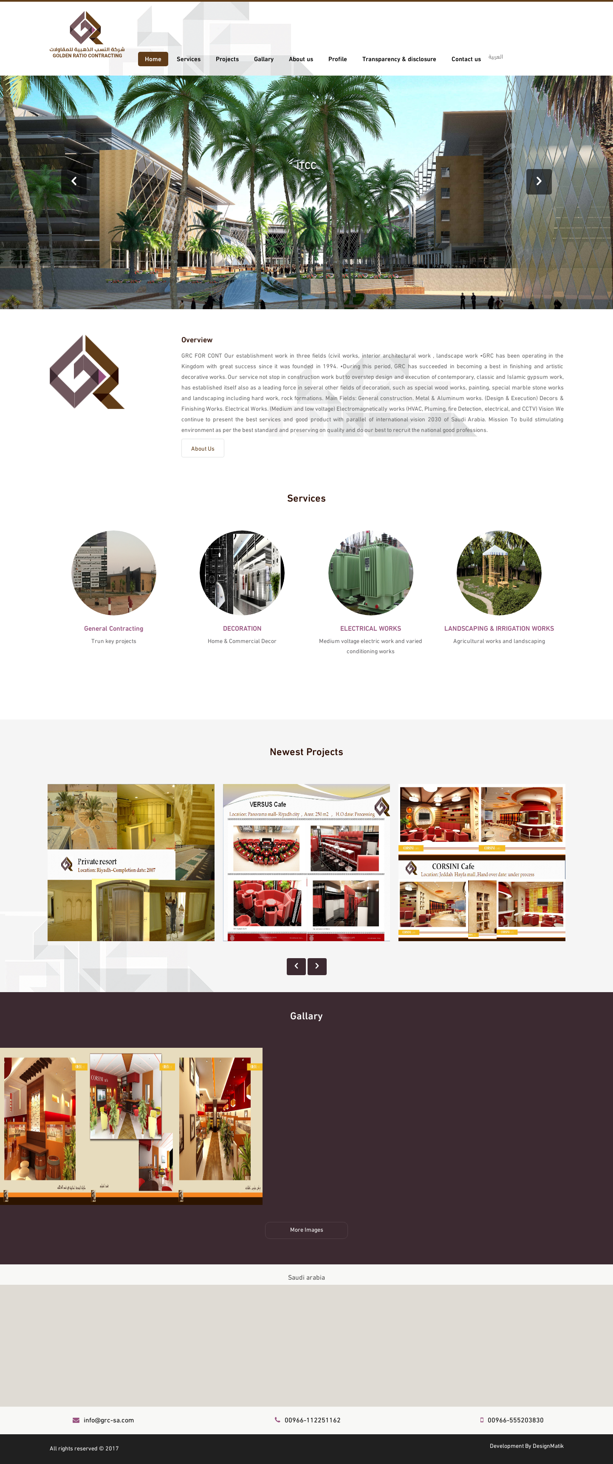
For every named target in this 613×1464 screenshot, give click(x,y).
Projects (227, 58)
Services (189, 58)
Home (153, 58)
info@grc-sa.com (103, 1419)
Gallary (264, 58)
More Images (306, 1228)
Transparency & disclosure (399, 58)
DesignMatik (548, 1445)
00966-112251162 (308, 1419)
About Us (203, 447)
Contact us (466, 58)
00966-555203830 (512, 1419)
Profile (337, 58)
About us (301, 58)
